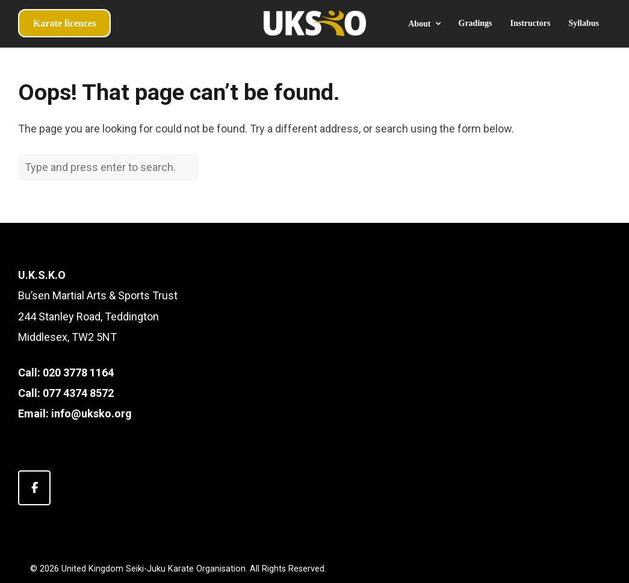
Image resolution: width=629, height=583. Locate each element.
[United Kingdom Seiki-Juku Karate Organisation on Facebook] (34, 487)
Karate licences (64, 23)
